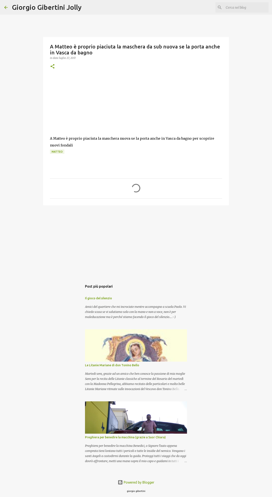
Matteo (57, 151)
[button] (52, 67)
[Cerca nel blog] (246, 7)
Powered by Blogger (136, 482)
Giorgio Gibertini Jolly (47, 7)
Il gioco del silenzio (98, 298)
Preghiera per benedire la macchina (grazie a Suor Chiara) (125, 437)
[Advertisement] (136, 241)
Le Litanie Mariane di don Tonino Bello (112, 365)
